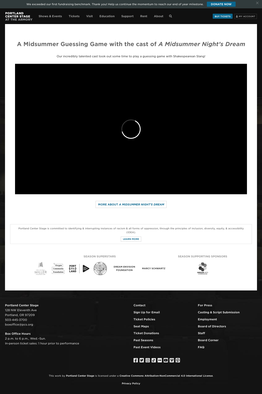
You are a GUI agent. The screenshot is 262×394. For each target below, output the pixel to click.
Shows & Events (50, 16)
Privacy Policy (131, 383)
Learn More (131, 239)
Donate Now (221, 4)
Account (247, 16)
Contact (139, 305)
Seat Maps (141, 326)
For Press (205, 305)
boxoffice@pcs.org (19, 324)
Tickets (74, 16)
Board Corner (208, 340)
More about (131, 204)
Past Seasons (143, 340)
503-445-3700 (16, 320)
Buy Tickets (223, 16)
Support (127, 16)
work (58, 375)
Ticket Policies (144, 319)
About (158, 16)
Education (107, 16)
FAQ (201, 347)
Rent (143, 16)
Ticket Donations (146, 333)
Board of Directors (212, 326)
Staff (201, 333)
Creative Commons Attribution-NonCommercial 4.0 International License (166, 375)
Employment (207, 319)
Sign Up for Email (147, 312)
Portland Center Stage (80, 375)
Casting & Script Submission (219, 312)
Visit (89, 16)
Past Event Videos (147, 347)
